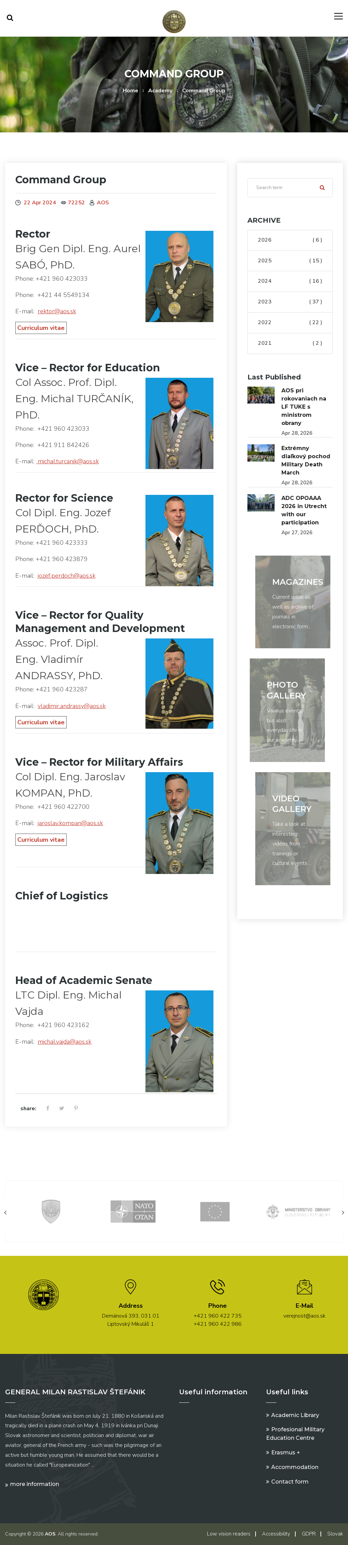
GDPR (309, 1533)
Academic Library (295, 1415)
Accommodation (294, 1467)
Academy (160, 90)
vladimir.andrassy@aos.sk (72, 706)
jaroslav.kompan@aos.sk (70, 823)
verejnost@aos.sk (304, 1316)
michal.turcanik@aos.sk (67, 461)
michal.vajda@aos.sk (64, 1042)
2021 (290, 343)
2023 (290, 302)
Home (130, 90)
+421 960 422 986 (218, 1324)
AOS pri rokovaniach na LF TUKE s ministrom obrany (303, 406)
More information (34, 1484)
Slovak (335, 1533)
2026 (290, 240)
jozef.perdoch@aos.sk (66, 576)
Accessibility (276, 1533)
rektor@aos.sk (57, 311)
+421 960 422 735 (218, 1316)
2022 (290, 323)
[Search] (290, 187)
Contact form (290, 1481)
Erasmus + (285, 1452)
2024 (290, 281)
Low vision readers (228, 1533)
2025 (290, 261)
